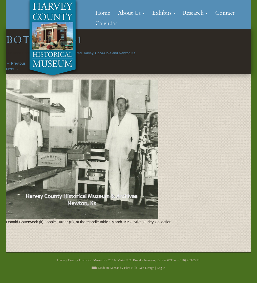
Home (102, 13)
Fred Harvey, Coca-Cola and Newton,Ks (105, 53)
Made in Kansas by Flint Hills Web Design (126, 268)
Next (12, 69)
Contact (224, 13)
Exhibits (163, 13)
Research (195, 13)
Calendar (106, 23)
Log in (161, 268)
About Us (131, 13)
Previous (16, 63)
